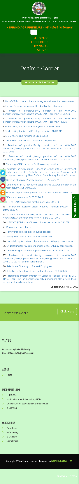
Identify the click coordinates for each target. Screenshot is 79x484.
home (29, 82)
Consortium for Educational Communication (25, 403)
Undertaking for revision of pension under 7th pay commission (39, 246)
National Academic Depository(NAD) (21, 399)
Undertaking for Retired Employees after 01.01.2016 (32, 126)
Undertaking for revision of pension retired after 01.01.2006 (38, 250)
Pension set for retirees (18, 227)
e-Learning (9, 408)
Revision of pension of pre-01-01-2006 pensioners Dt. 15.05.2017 (39, 192)
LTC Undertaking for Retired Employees (26, 136)
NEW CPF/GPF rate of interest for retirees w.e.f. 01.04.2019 (38, 222)
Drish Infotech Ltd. (62, 461)
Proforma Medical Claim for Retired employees (31, 140)
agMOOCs (9, 395)
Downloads (10, 428)
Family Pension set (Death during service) (29, 231)
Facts (7, 375)
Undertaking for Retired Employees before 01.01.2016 (33, 131)
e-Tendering (10, 432)
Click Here (67, 311)
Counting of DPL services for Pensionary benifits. (32, 164)
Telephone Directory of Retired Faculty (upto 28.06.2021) (37, 271)
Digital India (10, 441)
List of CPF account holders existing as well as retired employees (39, 101)
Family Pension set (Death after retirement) (30, 236)
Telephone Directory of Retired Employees (29, 266)
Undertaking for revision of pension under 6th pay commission (40, 241)
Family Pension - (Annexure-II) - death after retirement (34, 106)
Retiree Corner (46, 82)
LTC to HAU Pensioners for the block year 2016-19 (32, 202)
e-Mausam (9, 437)
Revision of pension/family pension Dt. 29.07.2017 (32, 180)
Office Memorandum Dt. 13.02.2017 (24, 197)
